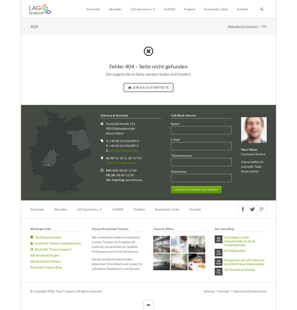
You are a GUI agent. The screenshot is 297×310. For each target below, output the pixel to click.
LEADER (169, 9)
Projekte (189, 9)
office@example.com (123, 150)
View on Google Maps (121, 162)
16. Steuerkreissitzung (239, 269)
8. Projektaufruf (234, 250)
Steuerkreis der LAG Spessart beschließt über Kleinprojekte (244, 262)
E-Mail (178, 139)
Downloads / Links (216, 9)
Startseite (93, 9)
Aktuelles (115, 9)
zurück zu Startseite (150, 87)
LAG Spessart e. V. (142, 9)
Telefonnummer (181, 155)
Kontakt (242, 9)
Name (178, 123)
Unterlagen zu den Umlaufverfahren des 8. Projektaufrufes (240, 241)
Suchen (261, 9)
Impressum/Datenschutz (250, 291)
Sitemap (209, 291)
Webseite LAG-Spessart (243, 26)
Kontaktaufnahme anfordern (196, 189)
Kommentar (179, 171)
